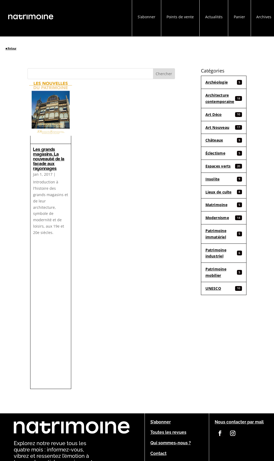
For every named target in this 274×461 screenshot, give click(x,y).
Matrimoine (223, 204)
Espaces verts (223, 166)
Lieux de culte (223, 192)
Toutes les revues (168, 432)
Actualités (214, 16)
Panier (239, 16)
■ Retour (11, 48)
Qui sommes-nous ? (170, 442)
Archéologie (223, 82)
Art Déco (223, 114)
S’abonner (146, 16)
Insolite (223, 179)
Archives (263, 16)
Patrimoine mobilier (223, 272)
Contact (158, 453)
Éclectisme (223, 153)
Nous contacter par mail (239, 421)
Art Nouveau (223, 127)
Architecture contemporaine (223, 98)
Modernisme (223, 217)
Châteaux (223, 140)
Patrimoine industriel (223, 253)
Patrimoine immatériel (223, 233)
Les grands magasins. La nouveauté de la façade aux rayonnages (48, 158)
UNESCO (223, 288)
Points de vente (180, 16)
